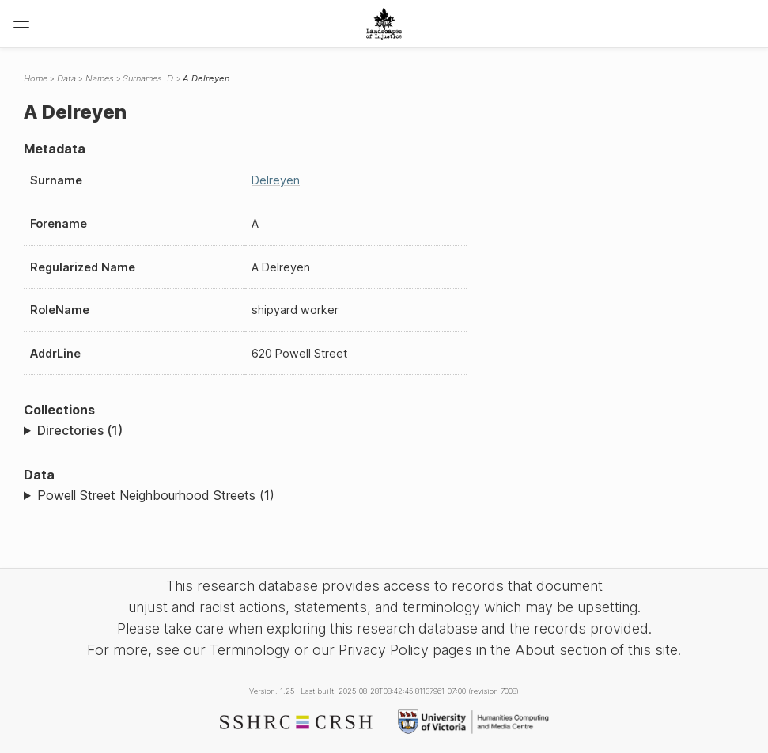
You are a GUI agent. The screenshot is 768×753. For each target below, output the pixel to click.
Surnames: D (148, 78)
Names (99, 78)
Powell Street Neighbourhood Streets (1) (155, 495)
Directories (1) (80, 430)
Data (66, 78)
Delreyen (276, 180)
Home (35, 78)
